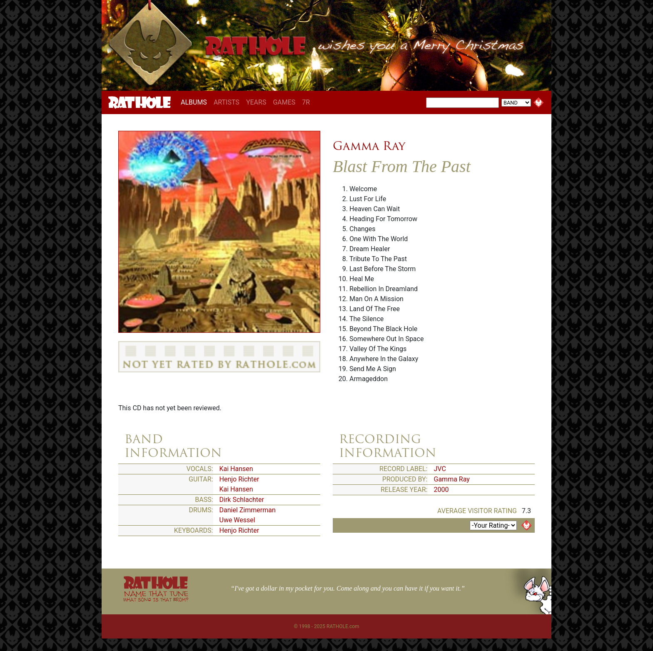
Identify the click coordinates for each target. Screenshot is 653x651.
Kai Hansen (236, 469)
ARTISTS (226, 102)
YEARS (256, 102)
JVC (440, 469)
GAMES (284, 102)
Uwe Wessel (237, 520)
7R (306, 102)
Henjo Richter (239, 479)
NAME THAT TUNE (155, 596)
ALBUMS (195, 102)
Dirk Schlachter (241, 500)
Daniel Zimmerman (247, 510)
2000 (441, 490)
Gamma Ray (369, 146)
